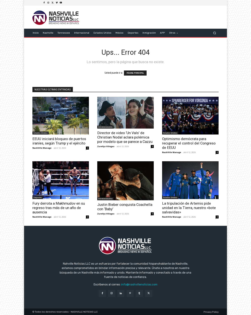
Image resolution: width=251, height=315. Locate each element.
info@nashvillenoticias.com (139, 284)
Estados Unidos (40, 133)
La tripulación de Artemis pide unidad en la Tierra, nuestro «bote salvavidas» (189, 207)
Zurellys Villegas (105, 146)
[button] (214, 33)
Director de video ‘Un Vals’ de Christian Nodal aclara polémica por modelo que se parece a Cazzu (125, 137)
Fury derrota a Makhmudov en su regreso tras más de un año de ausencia (58, 207)
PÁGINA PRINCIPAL (135, 73)
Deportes (37, 197)
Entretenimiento (105, 127)
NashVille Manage (41, 148)
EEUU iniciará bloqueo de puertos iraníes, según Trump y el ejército (59, 141)
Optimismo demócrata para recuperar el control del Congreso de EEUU (189, 143)
